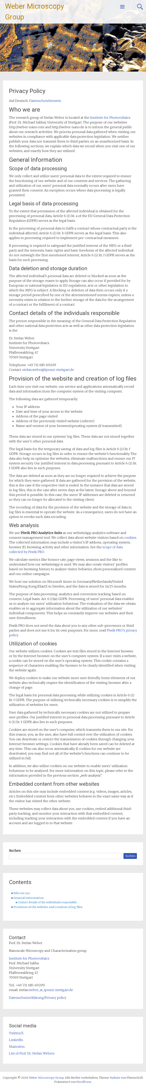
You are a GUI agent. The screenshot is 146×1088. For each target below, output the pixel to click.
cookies (130, 538)
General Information (28, 898)
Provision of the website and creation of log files (48, 907)
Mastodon (17, 1047)
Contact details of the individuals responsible (47, 902)
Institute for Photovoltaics (110, 118)
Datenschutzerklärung (26, 998)
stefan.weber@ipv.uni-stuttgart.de (48, 370)
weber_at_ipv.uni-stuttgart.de (51, 990)
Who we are (21, 893)
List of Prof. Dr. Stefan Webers (32, 1053)
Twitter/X (16, 1033)
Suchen (15, 851)
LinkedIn (16, 1040)
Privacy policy (55, 998)
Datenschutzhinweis (45, 101)
